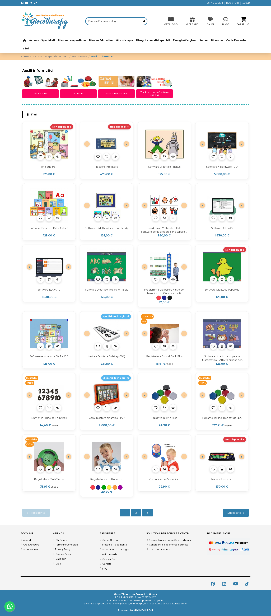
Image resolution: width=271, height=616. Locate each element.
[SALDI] (192, 21)
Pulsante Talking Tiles (164, 417)
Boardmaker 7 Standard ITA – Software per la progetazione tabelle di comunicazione (164, 230)
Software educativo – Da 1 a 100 (49, 356)
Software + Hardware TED (222, 166)
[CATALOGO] (171, 21)
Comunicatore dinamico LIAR (107, 417)
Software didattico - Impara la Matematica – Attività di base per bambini (222, 358)
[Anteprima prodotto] (57, 156)
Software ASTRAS (222, 228)
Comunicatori (40, 93)
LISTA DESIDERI (215, 3)
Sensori (78, 93)
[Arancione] (115, 487)
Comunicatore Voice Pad (164, 479)
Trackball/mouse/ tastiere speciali (155, 93)
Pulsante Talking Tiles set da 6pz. (222, 417)
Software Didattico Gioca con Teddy (106, 228)
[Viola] (120, 487)
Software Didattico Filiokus (164, 166)
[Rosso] (158, 298)
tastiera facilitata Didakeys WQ (106, 356)
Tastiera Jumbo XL (222, 479)
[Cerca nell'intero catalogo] (144, 21)
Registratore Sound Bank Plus (164, 356)
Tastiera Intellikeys (107, 166)
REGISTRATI (232, 3)
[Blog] (225, 21)
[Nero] (169, 298)
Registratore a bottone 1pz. (106, 479)
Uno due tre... (49, 166)
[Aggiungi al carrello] (49, 156)
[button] (31, 114)
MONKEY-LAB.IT (143, 610)
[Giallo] (109, 487)
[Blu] (164, 298)
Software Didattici (116, 93)
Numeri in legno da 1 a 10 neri (49, 417)
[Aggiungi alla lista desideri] (40, 156)
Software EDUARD (49, 289)
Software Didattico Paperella (222, 289)
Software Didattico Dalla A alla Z (49, 228)
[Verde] (103, 487)
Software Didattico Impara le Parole (106, 289)
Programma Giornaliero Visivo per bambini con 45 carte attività (164, 291)
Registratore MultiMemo (49, 479)
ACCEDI (246, 3)
